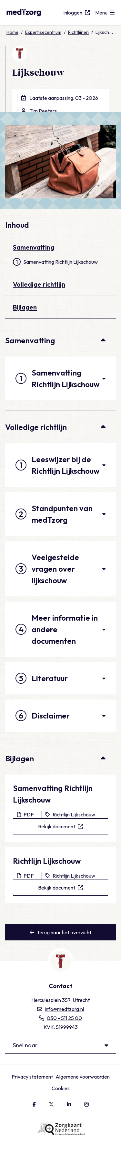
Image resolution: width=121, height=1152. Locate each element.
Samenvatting (33, 247)
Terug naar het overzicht (60, 932)
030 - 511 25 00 (60, 1018)
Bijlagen (25, 307)
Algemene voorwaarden (82, 1076)
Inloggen (76, 12)
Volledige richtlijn (39, 284)
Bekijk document (60, 826)
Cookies (61, 1088)
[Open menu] (105, 12)
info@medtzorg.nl (60, 1009)
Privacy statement (32, 1076)
